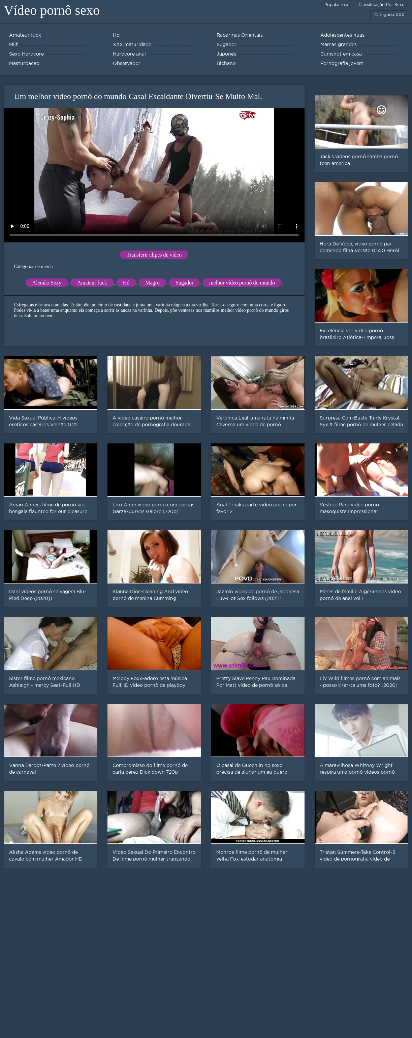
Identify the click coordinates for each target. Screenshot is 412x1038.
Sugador (184, 283)
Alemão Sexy (47, 283)
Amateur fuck (92, 283)
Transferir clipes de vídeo (154, 255)
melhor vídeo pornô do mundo (242, 283)
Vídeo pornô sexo (52, 10)
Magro (152, 283)
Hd (126, 283)
